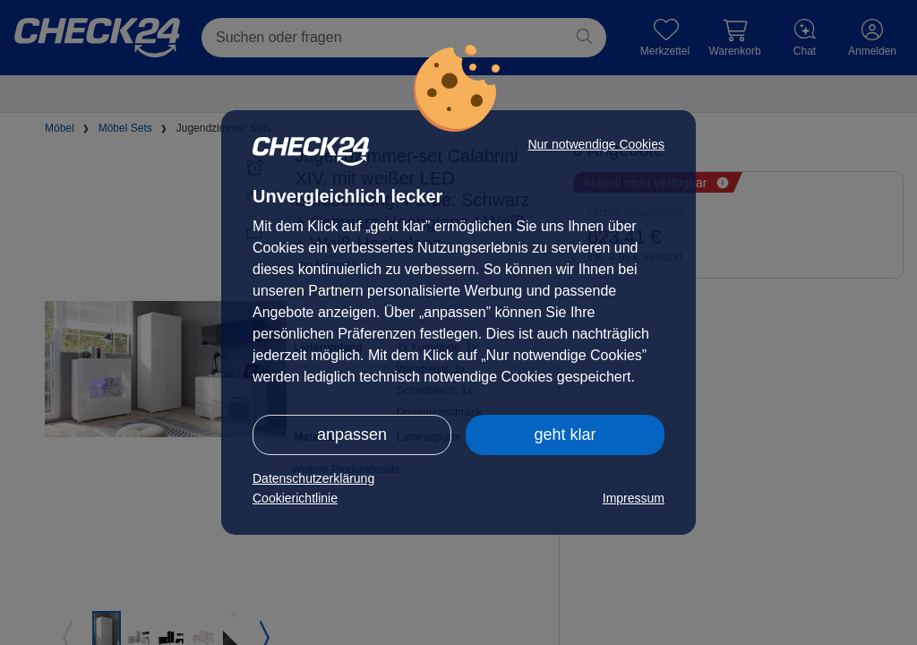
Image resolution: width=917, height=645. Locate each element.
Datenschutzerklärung (313, 478)
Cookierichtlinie (295, 498)
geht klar (565, 434)
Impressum (633, 498)
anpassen (352, 434)
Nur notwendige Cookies (595, 144)
